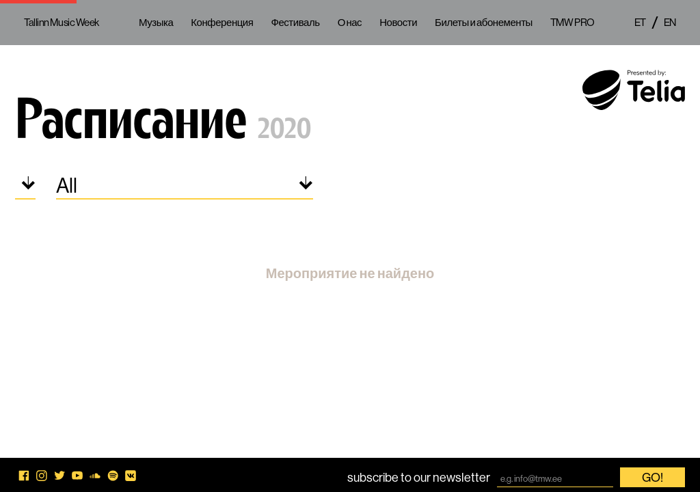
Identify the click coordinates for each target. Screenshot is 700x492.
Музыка (156, 22)
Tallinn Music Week (61, 22)
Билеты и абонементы (484, 22)
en (670, 22)
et (640, 22)
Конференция (222, 22)
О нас (350, 22)
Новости (398, 22)
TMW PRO (572, 22)
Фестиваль (295, 22)
